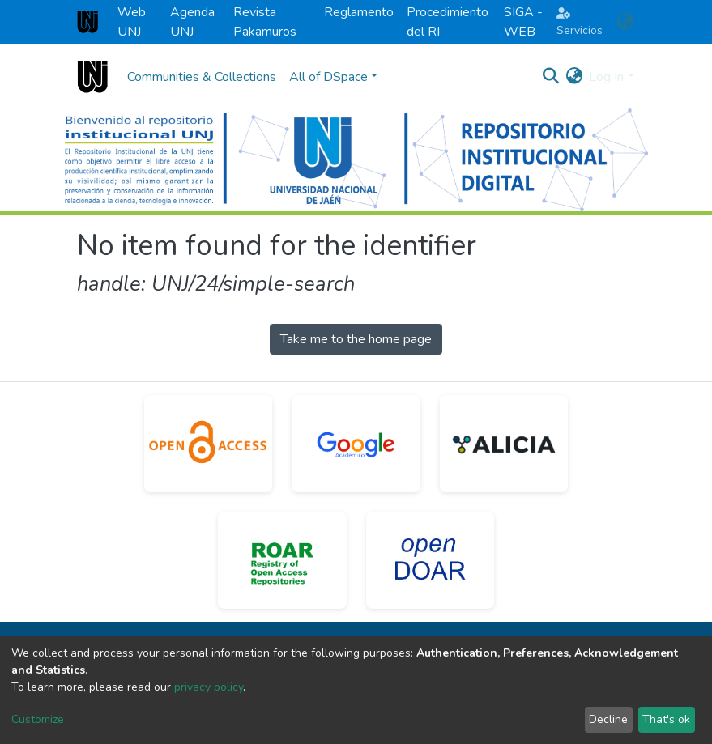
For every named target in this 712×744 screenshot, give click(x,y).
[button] (626, 22)
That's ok (666, 719)
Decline (608, 719)
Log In (606, 77)
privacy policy (208, 687)
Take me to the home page (356, 339)
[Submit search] (550, 77)
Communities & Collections (201, 77)
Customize (37, 719)
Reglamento (359, 12)
